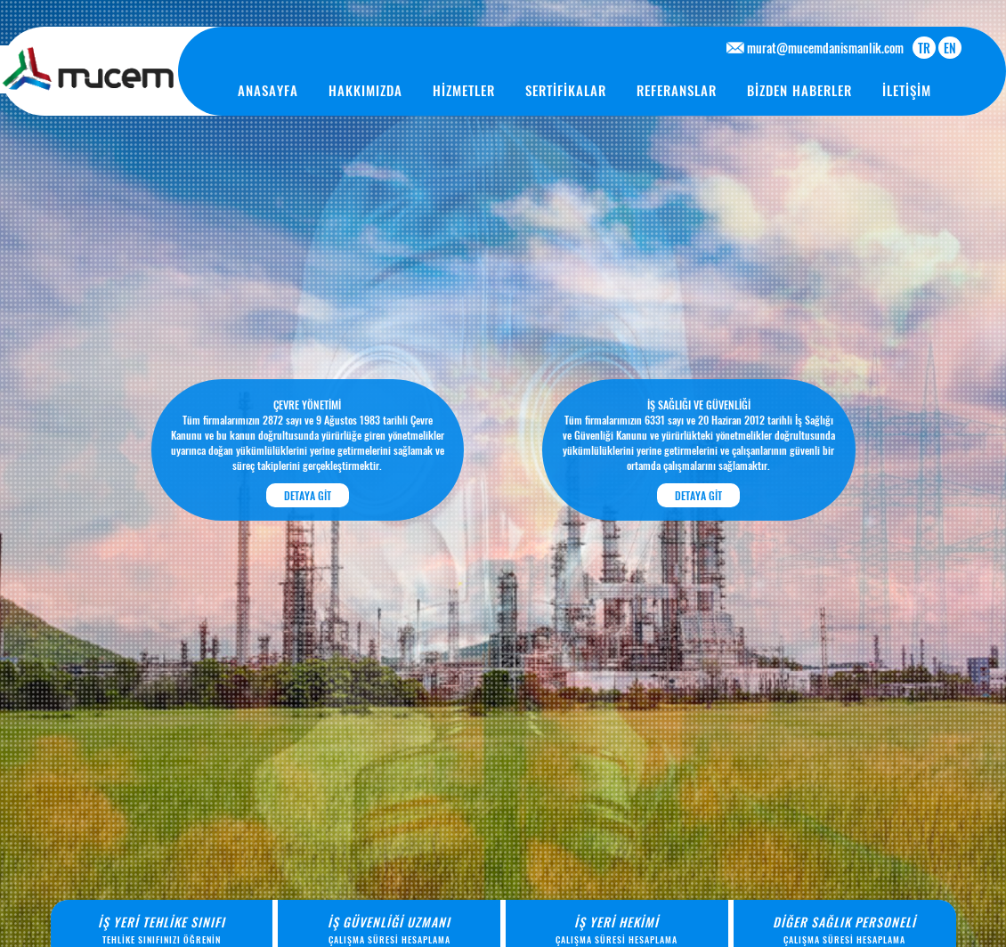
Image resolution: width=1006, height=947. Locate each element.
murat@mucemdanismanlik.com (825, 47)
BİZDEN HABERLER (799, 90)
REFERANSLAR (677, 90)
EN (950, 47)
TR (924, 47)
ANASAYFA (268, 90)
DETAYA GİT (307, 495)
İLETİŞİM (906, 90)
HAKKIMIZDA (365, 90)
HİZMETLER (464, 90)
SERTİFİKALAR (565, 90)
